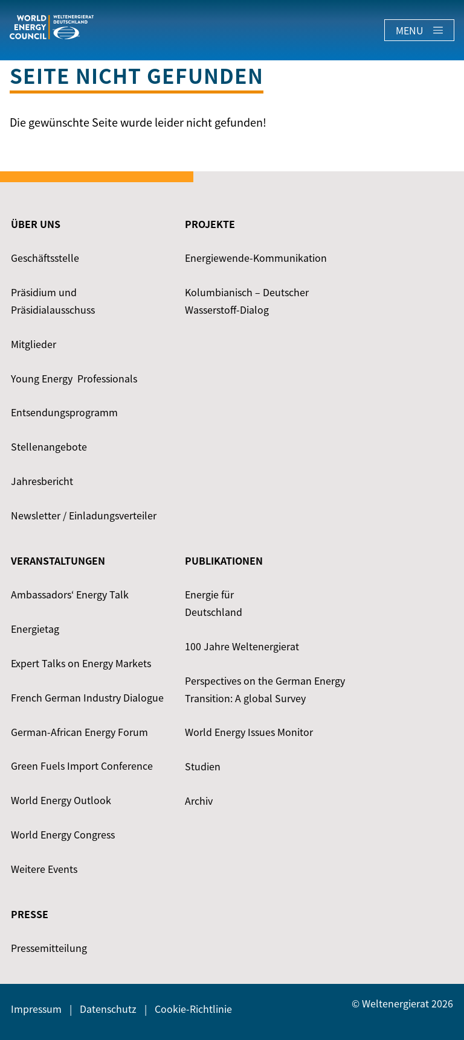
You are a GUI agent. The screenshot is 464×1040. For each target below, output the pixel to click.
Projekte (210, 224)
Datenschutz (108, 1008)
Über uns (35, 224)
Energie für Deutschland (213, 603)
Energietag (35, 628)
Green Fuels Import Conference (82, 765)
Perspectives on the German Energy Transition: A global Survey (265, 689)
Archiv (199, 800)
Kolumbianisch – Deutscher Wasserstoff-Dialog (247, 301)
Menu (419, 30)
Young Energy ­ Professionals (74, 378)
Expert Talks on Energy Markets (81, 663)
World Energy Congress (63, 834)
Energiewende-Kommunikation (256, 257)
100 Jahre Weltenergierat (242, 646)
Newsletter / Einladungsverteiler (83, 515)
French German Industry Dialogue (87, 697)
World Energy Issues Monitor (249, 732)
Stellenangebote (49, 446)
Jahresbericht (42, 481)
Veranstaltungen (58, 560)
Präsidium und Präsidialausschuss (53, 301)
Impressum (36, 1008)
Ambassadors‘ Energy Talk (70, 594)
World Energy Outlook (61, 800)
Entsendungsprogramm (64, 412)
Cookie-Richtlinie (193, 1008)
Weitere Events (44, 868)
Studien (203, 766)
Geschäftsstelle (45, 257)
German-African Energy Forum (79, 732)
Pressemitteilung (49, 947)
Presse (29, 914)
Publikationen (224, 560)
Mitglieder (33, 344)
